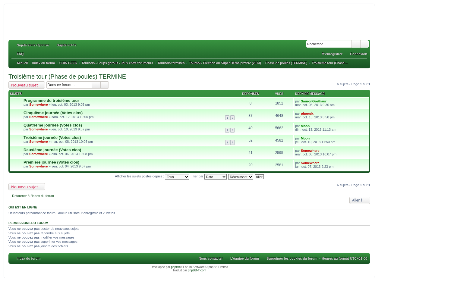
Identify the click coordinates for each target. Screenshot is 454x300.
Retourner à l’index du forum (33, 196)
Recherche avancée (365, 44)
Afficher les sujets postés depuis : (152, 176)
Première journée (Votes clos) (51, 162)
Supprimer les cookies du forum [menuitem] (291, 258)
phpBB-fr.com (197, 270)
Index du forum (28, 258)
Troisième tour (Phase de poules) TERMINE (67, 76)
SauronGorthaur (313, 101)
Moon (305, 126)
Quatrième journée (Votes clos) (53, 125)
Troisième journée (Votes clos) (52, 137)
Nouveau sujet (24, 85)
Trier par (208, 176)
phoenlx (307, 113)
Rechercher (356, 44)
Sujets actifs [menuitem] (66, 45)
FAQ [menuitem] (20, 54)
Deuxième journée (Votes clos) (52, 150)
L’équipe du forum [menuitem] (244, 258)
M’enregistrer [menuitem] (331, 54)
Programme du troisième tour (51, 100)
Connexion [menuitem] (358, 54)
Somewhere (38, 104)
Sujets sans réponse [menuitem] (33, 45)
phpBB (175, 267)
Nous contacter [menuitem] (211, 258)
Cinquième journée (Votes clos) (53, 113)
